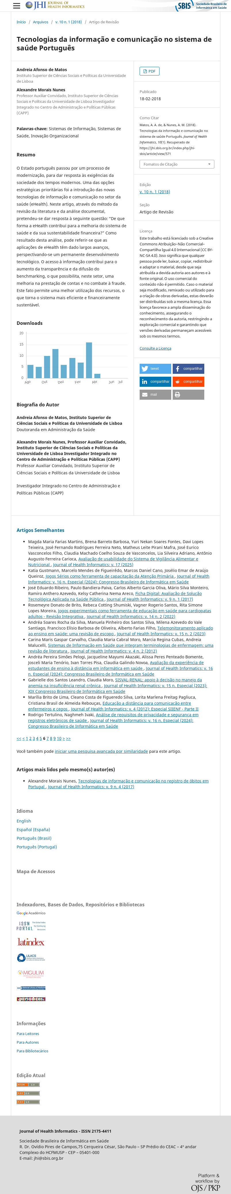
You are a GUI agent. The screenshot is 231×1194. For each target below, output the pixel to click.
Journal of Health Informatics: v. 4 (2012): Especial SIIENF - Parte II (135, 709)
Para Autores (28, 1042)
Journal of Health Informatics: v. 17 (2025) (93, 564)
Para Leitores (28, 1033)
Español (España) (33, 829)
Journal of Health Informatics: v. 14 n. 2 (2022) (131, 616)
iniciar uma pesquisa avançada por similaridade (101, 751)
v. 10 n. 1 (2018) (68, 21)
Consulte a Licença (155, 348)
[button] (155, 369)
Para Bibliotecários (32, 1050)
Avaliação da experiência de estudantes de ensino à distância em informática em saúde (116, 665)
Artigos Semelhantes (40, 530)
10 (59, 738)
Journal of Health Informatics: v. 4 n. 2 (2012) (114, 651)
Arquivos (40, 21)
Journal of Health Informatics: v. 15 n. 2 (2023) (161, 633)
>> (68, 738)
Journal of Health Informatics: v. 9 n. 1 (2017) (150, 599)
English (24, 821)
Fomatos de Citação (161, 164)
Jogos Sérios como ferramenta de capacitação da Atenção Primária (110, 576)
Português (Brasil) (34, 838)
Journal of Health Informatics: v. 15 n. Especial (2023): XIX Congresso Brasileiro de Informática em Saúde (117, 688)
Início (21, 21)
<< (19, 738)
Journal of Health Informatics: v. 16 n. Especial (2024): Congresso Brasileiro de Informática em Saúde (118, 579)
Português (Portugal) (37, 847)
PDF (151, 71)
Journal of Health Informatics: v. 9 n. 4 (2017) (91, 786)
